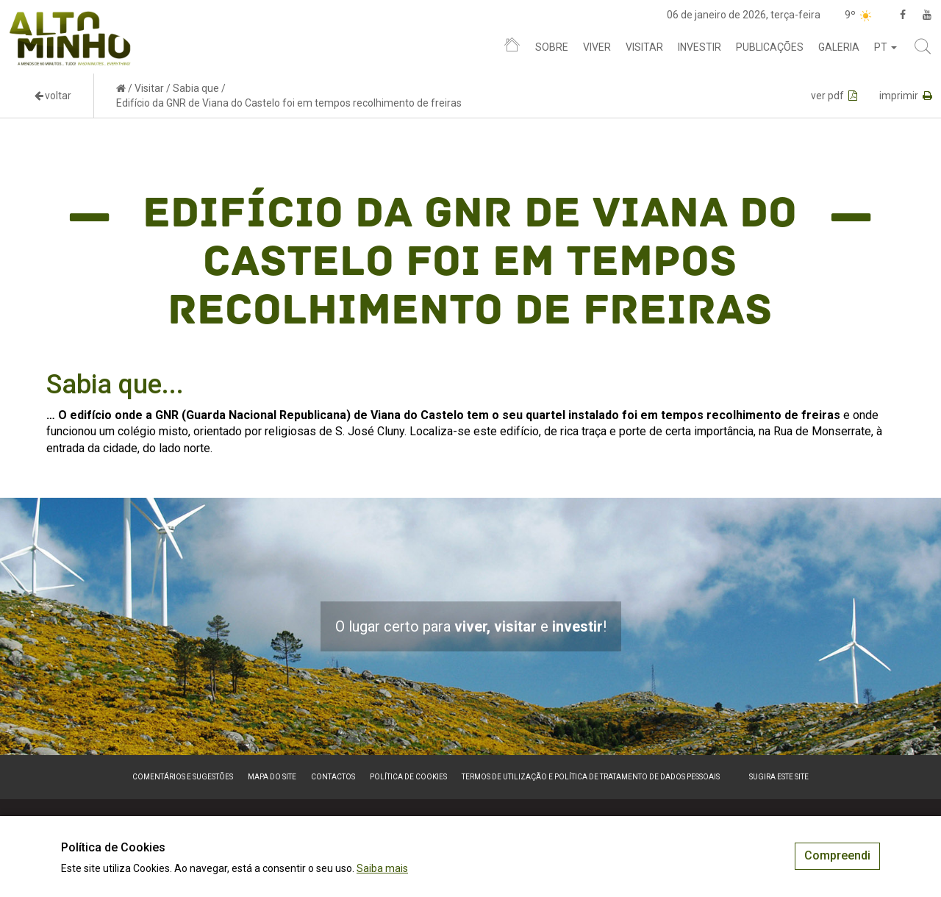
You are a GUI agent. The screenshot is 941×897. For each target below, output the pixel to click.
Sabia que (196, 88)
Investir (699, 47)
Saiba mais (382, 868)
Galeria (838, 47)
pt (885, 47)
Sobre (551, 47)
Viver (597, 47)
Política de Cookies (408, 777)
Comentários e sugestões (182, 777)
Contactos (333, 777)
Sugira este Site (779, 777)
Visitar (644, 47)
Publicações (770, 47)
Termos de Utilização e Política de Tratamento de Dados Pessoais (591, 777)
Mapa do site (272, 777)
